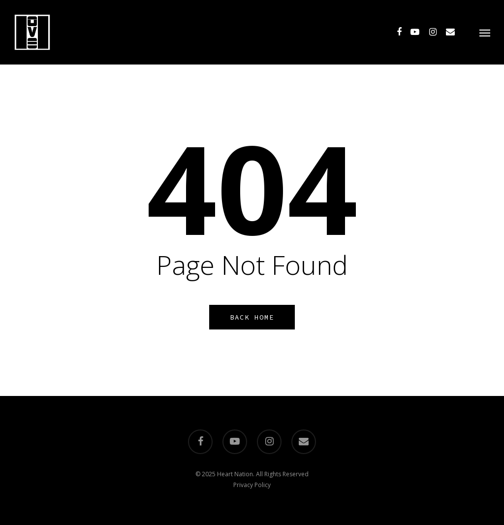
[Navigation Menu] (484, 32)
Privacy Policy (252, 485)
